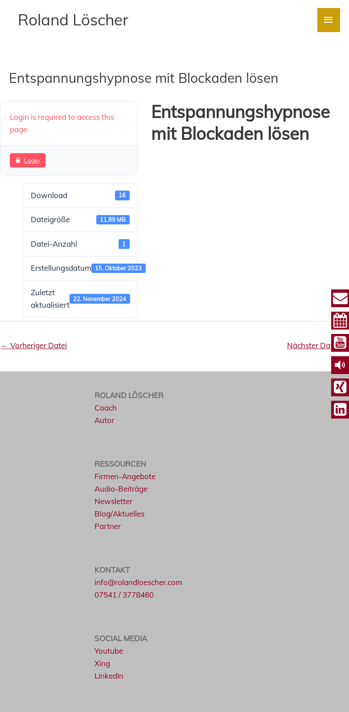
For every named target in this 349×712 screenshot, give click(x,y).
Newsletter (113, 501)
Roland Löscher (73, 19)
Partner (107, 526)
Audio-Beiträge (121, 488)
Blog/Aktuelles (119, 513)
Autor (104, 420)
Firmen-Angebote (125, 476)
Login (28, 160)
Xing (102, 663)
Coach (105, 407)
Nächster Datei (317, 345)
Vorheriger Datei (34, 345)
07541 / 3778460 (124, 594)
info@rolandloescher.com (138, 582)
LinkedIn (108, 675)
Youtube (108, 650)
